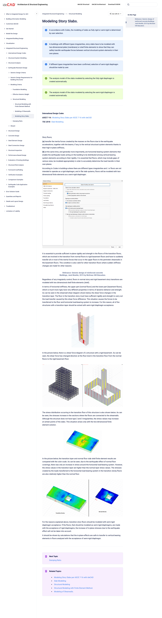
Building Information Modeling (16, 19)
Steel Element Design (15, 140)
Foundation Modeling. (20, 89)
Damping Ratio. (18, 121)
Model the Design (12, 33)
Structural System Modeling (17, 58)
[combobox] (141, 4)
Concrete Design (13, 136)
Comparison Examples (15, 179)
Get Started (10, 29)
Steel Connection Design (16, 145)
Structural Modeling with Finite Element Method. (23, 105)
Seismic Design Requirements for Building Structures (21, 79)
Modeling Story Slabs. (22, 116)
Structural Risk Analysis (16, 165)
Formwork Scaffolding (15, 170)
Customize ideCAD (12, 24)
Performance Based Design (17, 155)
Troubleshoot (10, 206)
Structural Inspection (15, 150)
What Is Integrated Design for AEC (17, 14)
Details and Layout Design (14, 201)
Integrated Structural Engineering (17, 48)
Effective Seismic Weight (21, 94)
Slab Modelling (57, 122)
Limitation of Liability (13, 211)
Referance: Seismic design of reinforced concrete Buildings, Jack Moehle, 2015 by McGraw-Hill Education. (145, 22)
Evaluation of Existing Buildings (18, 160)
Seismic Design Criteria (18, 72)
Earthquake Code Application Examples (17, 186)
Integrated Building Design (14, 38)
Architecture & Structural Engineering (32, 4)
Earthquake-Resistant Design (17, 68)
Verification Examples (15, 175)
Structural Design (14, 131)
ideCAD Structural (83, 4)
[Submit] (128, 4)
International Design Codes (17, 53)
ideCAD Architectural (99, 4)
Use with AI (116, 14)
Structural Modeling (19, 99)
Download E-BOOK (114, 4)
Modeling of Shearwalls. (23, 111)
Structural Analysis (14, 63)
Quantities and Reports (13, 196)
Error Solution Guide (12, 191)
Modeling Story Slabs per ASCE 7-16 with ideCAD (72, 118)
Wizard (13, 126)
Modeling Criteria (16, 84)
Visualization (10, 43)
